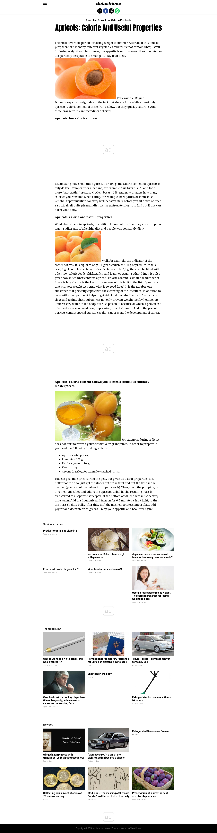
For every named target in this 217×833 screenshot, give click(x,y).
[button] (45, 4)
